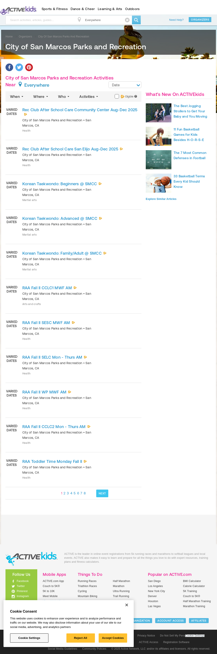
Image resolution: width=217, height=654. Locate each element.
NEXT (102, 493)
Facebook (23, 581)
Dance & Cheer (83, 9)
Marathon (119, 586)
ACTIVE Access (148, 642)
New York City (156, 591)
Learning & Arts (110, 9)
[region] (69, 623)
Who (64, 97)
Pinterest (22, 591)
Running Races (87, 581)
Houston (153, 601)
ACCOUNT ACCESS (170, 620)
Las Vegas (154, 606)
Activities (89, 97)
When (17, 97)
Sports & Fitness (55, 9)
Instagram (23, 596)
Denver (152, 596)
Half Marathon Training (197, 601)
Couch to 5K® (51, 586)
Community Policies (94, 648)
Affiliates (198, 620)
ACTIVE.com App (53, 581)
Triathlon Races (87, 586)
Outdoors (132, 9)
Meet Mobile (50, 596)
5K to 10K (49, 591)
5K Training (190, 591)
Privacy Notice (146, 635)
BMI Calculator (192, 581)
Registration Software (176, 642)
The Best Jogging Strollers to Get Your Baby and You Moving (190, 111)
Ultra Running (121, 591)
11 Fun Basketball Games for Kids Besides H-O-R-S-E (189, 134)
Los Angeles (155, 586)
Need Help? (176, 19)
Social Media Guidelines (62, 648)
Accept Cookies (113, 638)
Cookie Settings (195, 636)
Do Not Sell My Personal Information (182, 635)
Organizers (200, 19)
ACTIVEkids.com (31, 559)
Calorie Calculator (194, 586)
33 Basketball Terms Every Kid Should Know (189, 181)
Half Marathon (121, 581)
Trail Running (121, 596)
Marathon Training (194, 606)
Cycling (82, 591)
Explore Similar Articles (161, 199)
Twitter (21, 586)
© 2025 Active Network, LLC (128, 648)
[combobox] (124, 84)
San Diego (154, 581)
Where (41, 97)
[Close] (127, 605)
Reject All (80, 638)
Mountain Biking (87, 596)
